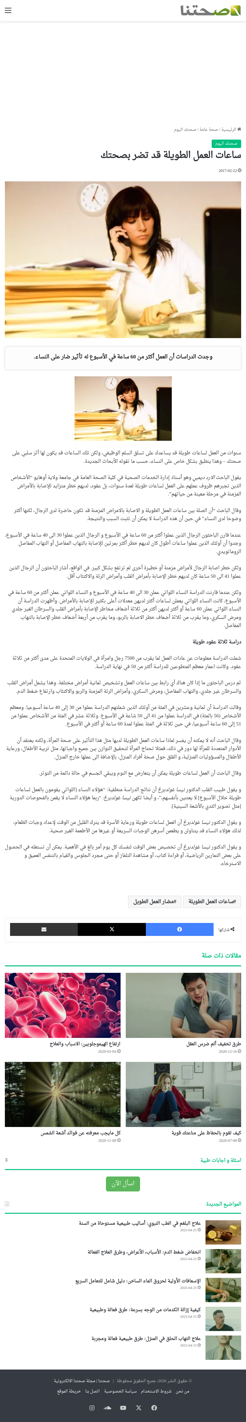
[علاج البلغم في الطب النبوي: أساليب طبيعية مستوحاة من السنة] (223, 1232)
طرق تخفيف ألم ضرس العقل (213, 1044)
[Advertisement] (123, 71)
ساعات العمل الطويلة (210, 902)
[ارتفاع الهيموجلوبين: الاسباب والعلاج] (63, 1005)
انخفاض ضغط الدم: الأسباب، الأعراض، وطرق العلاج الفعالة (144, 1252)
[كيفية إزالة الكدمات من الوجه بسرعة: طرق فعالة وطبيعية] (223, 1319)
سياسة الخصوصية (120, 1391)
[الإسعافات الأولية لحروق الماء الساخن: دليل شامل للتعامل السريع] (223, 1290)
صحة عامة (208, 130)
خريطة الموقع (69, 1391)
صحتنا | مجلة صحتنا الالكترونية (82, 1381)
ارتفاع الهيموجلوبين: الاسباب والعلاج (85, 1044)
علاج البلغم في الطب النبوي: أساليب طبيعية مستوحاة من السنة (140, 1223)
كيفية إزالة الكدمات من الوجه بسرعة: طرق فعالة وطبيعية (145, 1310)
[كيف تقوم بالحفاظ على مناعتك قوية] (183, 1094)
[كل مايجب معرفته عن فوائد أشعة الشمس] (63, 1094)
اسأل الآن (123, 1183)
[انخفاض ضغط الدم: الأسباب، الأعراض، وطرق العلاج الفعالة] (223, 1261)
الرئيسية (231, 130)
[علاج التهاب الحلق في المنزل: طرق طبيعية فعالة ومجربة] (223, 1348)
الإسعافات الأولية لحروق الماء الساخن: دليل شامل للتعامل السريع (138, 1281)
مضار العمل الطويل (153, 902)
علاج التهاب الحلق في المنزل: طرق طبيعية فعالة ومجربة (146, 1339)
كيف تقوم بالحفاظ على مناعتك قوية (206, 1133)
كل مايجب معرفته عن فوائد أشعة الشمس (81, 1133)
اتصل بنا (92, 1391)
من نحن (182, 1391)
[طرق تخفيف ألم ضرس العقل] (183, 1005)
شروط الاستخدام (156, 1391)
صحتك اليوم (185, 130)
